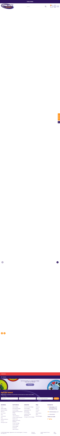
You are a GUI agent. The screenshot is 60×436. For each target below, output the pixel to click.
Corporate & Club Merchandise (27, 410)
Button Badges (15, 406)
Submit (56, 400)
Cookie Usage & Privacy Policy (45, 433)
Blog (2, 417)
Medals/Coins (15, 418)
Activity (37, 408)
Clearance (3, 374)
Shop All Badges (39, 416)
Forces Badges (27, 412)
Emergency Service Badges (29, 417)
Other (37, 414)
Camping (37, 410)
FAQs (2, 414)
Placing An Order (4, 422)
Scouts (37, 411)
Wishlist (3, 377)
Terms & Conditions (33, 433)
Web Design (55, 433)
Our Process (3, 413)
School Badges (27, 408)
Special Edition (38, 413)
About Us (2, 411)
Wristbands (15, 427)
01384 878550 (30, 1)
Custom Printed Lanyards (17, 417)
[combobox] (45, 400)
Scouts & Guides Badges (28, 406)
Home (2, 406)
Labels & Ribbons (16, 415)
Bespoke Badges (4, 410)
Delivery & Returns (4, 419)
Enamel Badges (15, 410)
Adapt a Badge (3, 408)
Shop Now (30, 386)
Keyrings (14, 414)
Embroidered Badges (17, 408)
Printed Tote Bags (16, 423)
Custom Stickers (16, 424)
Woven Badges (15, 426)
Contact (2, 420)
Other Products (15, 429)
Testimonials (3, 416)
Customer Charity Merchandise (27, 415)
